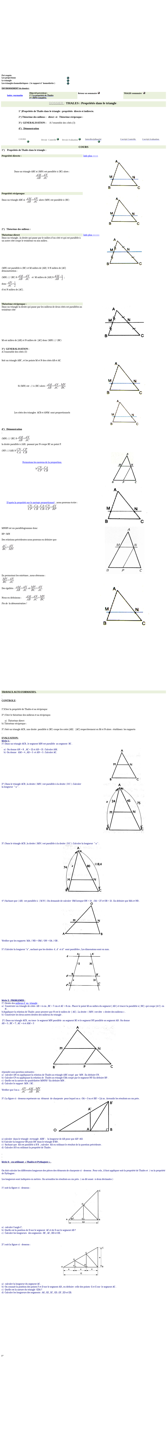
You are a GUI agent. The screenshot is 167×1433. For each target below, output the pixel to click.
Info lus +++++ (91, 234)
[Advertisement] (79, 19)
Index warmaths (15, 95)
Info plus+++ (90, 155)
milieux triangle (26, 1003)
